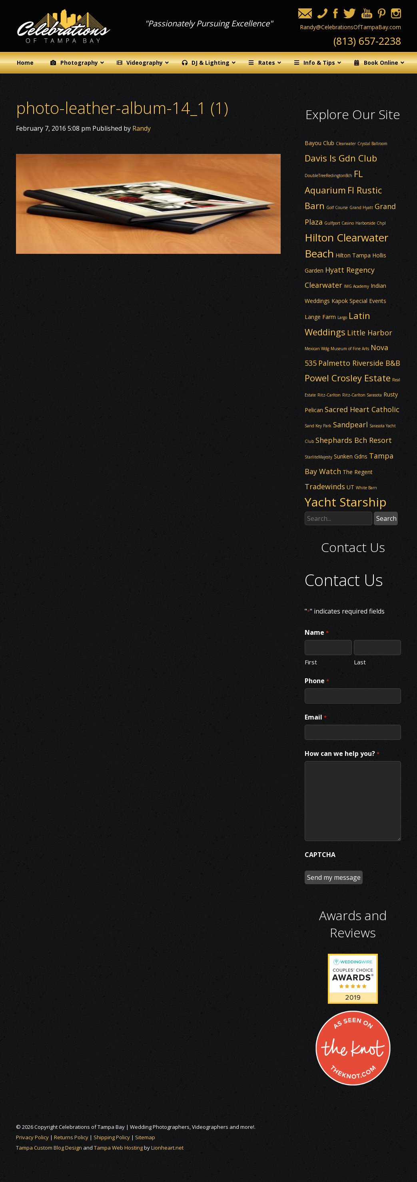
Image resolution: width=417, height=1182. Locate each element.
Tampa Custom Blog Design (49, 1147)
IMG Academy (356, 286)
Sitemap (145, 1137)
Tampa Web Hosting (118, 1147)
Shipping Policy (112, 1137)
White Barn (366, 487)
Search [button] (386, 518)
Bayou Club (319, 143)
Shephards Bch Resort (353, 440)
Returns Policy (71, 1137)
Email (315, 717)
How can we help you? (342, 754)
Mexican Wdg (317, 348)
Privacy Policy (32, 1137)
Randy (141, 128)
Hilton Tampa (353, 255)
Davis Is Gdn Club (341, 158)
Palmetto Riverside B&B (359, 363)
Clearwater (346, 143)
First (311, 661)
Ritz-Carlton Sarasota (362, 395)
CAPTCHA (320, 854)
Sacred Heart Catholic (362, 409)
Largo (342, 317)
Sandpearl (350, 424)
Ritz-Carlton (329, 395)
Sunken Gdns (350, 456)
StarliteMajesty (318, 457)
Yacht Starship (346, 502)
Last (360, 661)
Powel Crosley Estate (348, 378)
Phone (317, 681)
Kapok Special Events (358, 301)
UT (350, 487)
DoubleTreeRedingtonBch (328, 175)
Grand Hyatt (361, 207)
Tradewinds (325, 486)
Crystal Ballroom (372, 143)
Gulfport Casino (339, 223)
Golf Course (337, 207)
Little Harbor (369, 332)
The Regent (358, 472)
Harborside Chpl (370, 223)
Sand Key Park (318, 426)
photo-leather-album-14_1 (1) (122, 108)
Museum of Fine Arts (350, 348)
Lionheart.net (167, 1147)
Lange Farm (320, 317)
